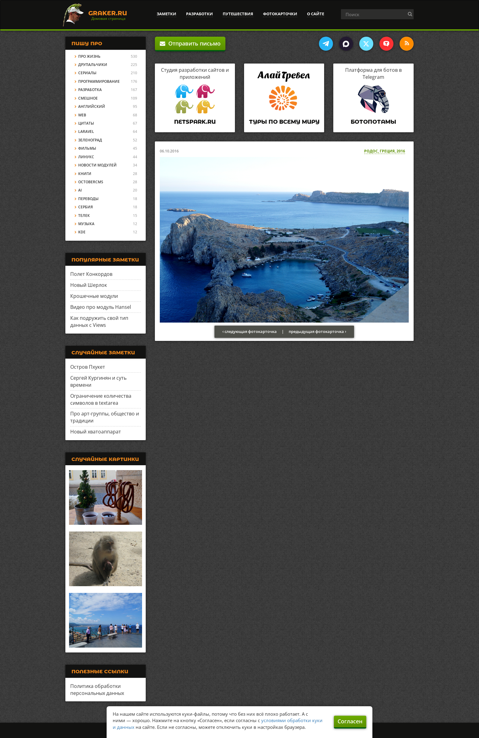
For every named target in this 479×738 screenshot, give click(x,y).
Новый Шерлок (88, 285)
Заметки (166, 13)
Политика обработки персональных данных (97, 689)
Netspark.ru (195, 122)
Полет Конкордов (91, 274)
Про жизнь (89, 56)
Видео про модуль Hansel (100, 307)
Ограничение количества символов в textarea (100, 399)
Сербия (85, 207)
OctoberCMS (90, 181)
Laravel (86, 131)
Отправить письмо (190, 43)
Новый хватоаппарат (95, 431)
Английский (91, 106)
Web (82, 115)
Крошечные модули (94, 296)
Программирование (99, 81)
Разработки (199, 13)
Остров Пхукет (87, 367)
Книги (84, 173)
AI (80, 190)
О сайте (315, 13)
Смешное (88, 98)
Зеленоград (90, 140)
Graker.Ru (107, 13)
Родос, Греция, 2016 (384, 151)
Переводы (88, 198)
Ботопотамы (373, 122)
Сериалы (87, 72)
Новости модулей (97, 165)
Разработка (90, 89)
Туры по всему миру (284, 122)
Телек (84, 215)
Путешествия (238, 13)
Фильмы (87, 148)
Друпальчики (92, 64)
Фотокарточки (280, 13)
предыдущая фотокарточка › (317, 331)
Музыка (86, 223)
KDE (82, 232)
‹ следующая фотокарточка (249, 331)
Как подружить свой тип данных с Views (99, 321)
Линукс (86, 156)
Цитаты (86, 123)
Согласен (350, 721)
